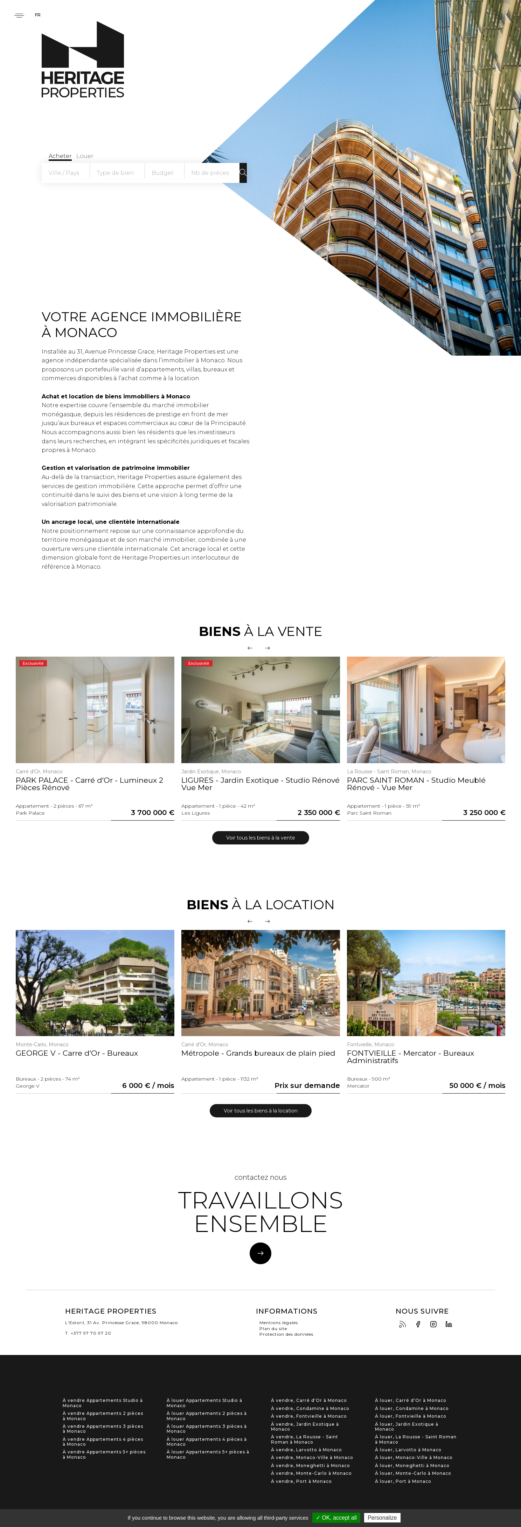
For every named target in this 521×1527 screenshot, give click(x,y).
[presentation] (250, 648)
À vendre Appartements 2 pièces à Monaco (103, 1416)
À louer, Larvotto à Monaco (408, 1449)
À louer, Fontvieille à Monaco (410, 1416)
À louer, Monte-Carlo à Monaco (413, 1473)
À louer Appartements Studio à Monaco (204, 1403)
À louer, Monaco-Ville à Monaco (414, 1457)
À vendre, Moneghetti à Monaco (310, 1465)
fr (38, 15)
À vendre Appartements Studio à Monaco (103, 1403)
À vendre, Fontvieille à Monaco (309, 1416)
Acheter (60, 156)
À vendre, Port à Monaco (301, 1481)
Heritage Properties (83, 59)
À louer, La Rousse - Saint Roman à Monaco (416, 1439)
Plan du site (273, 1328)
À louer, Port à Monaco (403, 1481)
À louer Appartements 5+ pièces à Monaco (208, 1454)
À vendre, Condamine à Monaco (310, 1408)
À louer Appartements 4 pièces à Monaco (207, 1442)
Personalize (382, 1518)
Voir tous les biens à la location (261, 1111)
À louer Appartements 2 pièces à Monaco (207, 1416)
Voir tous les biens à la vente (260, 838)
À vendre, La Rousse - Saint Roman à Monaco (304, 1439)
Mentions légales (278, 1322)
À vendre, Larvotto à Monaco (306, 1449)
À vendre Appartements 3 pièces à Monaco (103, 1429)
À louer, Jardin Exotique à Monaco (406, 1426)
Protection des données (286, 1334)
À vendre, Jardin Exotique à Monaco (305, 1426)
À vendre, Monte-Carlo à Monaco (311, 1473)
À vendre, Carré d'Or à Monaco (309, 1400)
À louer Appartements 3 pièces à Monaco (207, 1429)
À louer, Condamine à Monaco (412, 1408)
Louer (84, 156)
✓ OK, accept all (336, 1518)
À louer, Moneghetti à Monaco (412, 1465)
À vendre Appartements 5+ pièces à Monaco (104, 1454)
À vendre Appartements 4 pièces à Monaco (103, 1442)
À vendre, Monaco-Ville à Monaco (312, 1457)
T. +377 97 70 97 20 (88, 1333)
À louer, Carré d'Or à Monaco (410, 1400)
